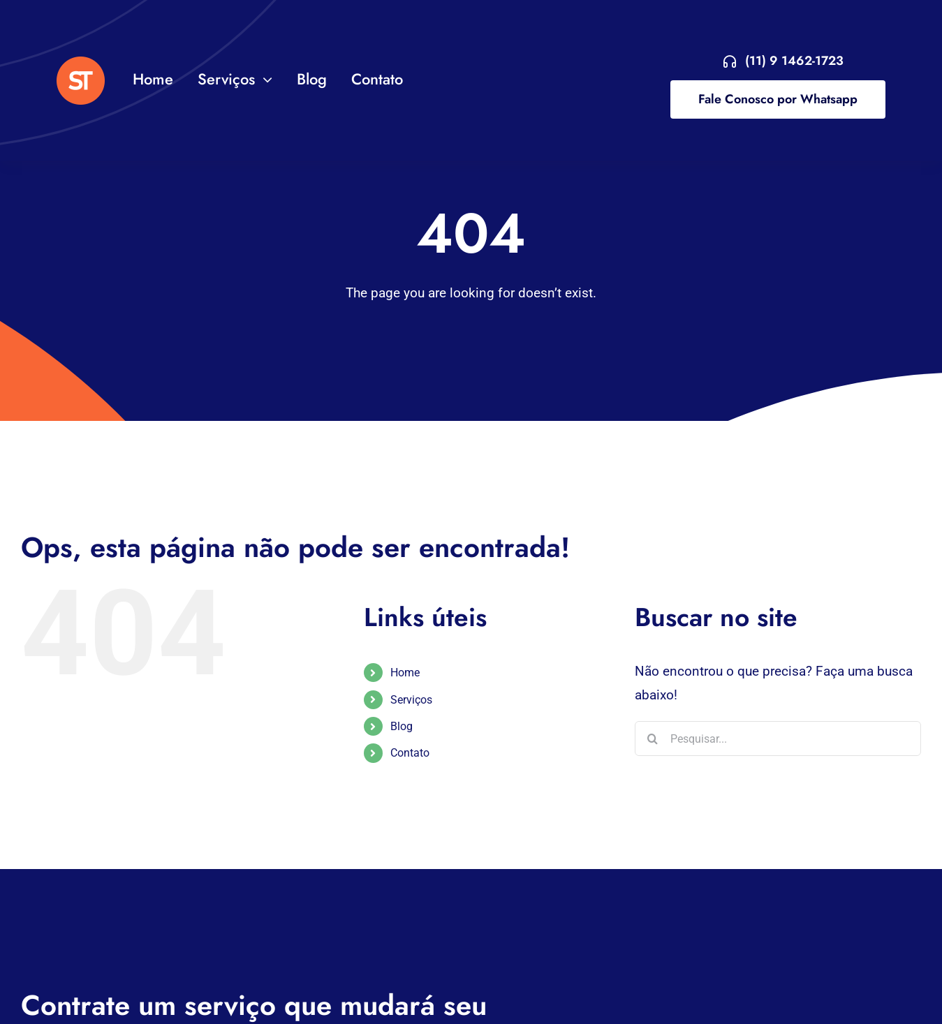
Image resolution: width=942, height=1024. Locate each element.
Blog (401, 726)
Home (405, 672)
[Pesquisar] (652, 738)
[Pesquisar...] (778, 738)
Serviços (411, 699)
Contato (409, 752)
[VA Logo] (81, 63)
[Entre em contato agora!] (783, 61)
